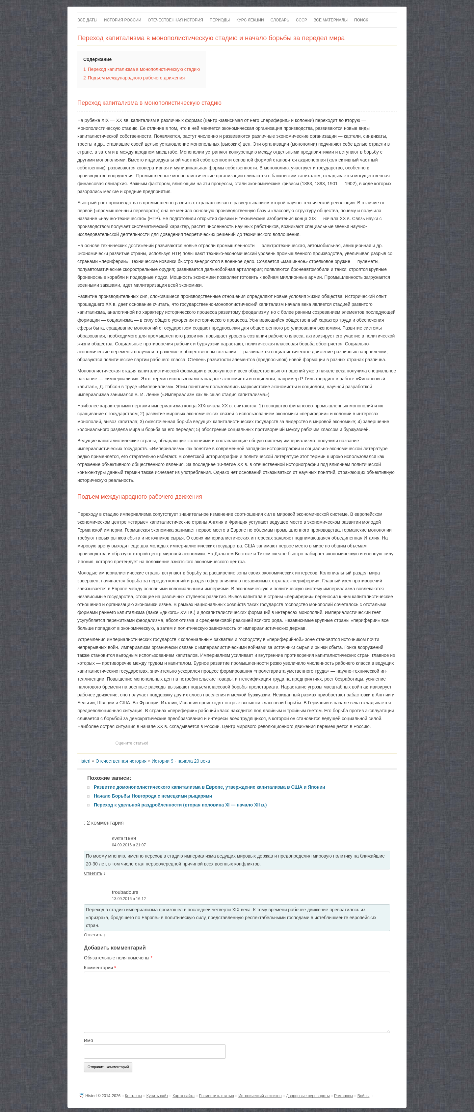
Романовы (343, 1096)
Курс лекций (250, 20)
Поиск (361, 20)
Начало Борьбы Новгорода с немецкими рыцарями (153, 796)
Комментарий (100, 967)
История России (122, 20)
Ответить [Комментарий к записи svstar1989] (93, 873)
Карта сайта (183, 1096)
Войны (363, 1096)
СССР (301, 20)
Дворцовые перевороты (308, 1096)
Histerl (84, 761)
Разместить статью (216, 1096)
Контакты (133, 1096)
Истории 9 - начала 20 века (181, 761)
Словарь (280, 20)
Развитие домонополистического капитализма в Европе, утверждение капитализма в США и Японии (209, 787)
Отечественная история (175, 20)
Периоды (220, 20)
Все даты (87, 20)
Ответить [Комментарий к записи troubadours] (93, 934)
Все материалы (331, 20)
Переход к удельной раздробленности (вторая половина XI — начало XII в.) (180, 804)
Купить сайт (157, 1096)
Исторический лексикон (259, 1096)
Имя (88, 1040)
